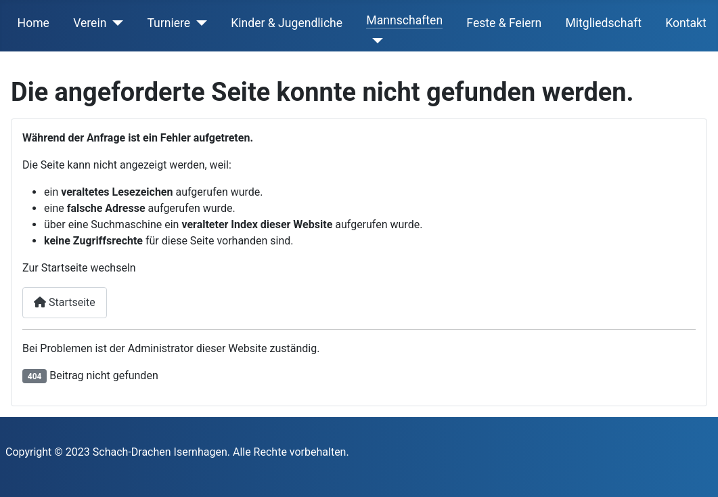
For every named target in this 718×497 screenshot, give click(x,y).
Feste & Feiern (503, 23)
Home (33, 23)
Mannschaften (404, 20)
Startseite (64, 302)
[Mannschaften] (374, 40)
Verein (89, 23)
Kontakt (685, 23)
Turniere (168, 23)
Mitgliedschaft (603, 23)
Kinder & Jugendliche (286, 23)
